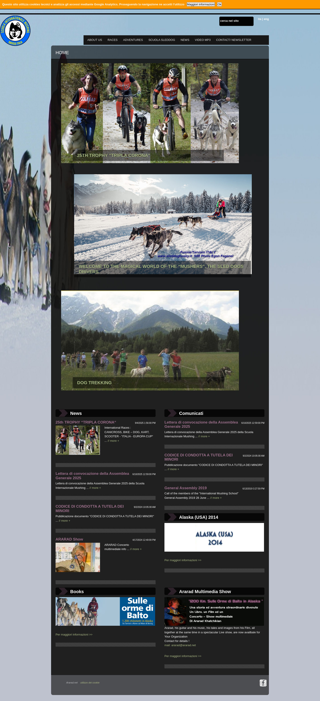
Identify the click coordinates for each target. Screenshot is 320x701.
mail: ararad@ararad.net (180, 645)
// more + (113, 440)
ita (259, 19)
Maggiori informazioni (201, 4)
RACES (113, 40)
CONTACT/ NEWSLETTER (233, 40)
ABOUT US (94, 40)
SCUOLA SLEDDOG (161, 40)
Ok (219, 4)
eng (266, 19)
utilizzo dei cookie (90, 682)
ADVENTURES (133, 40)
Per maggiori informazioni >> (182, 560)
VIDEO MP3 (203, 40)
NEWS (185, 40)
